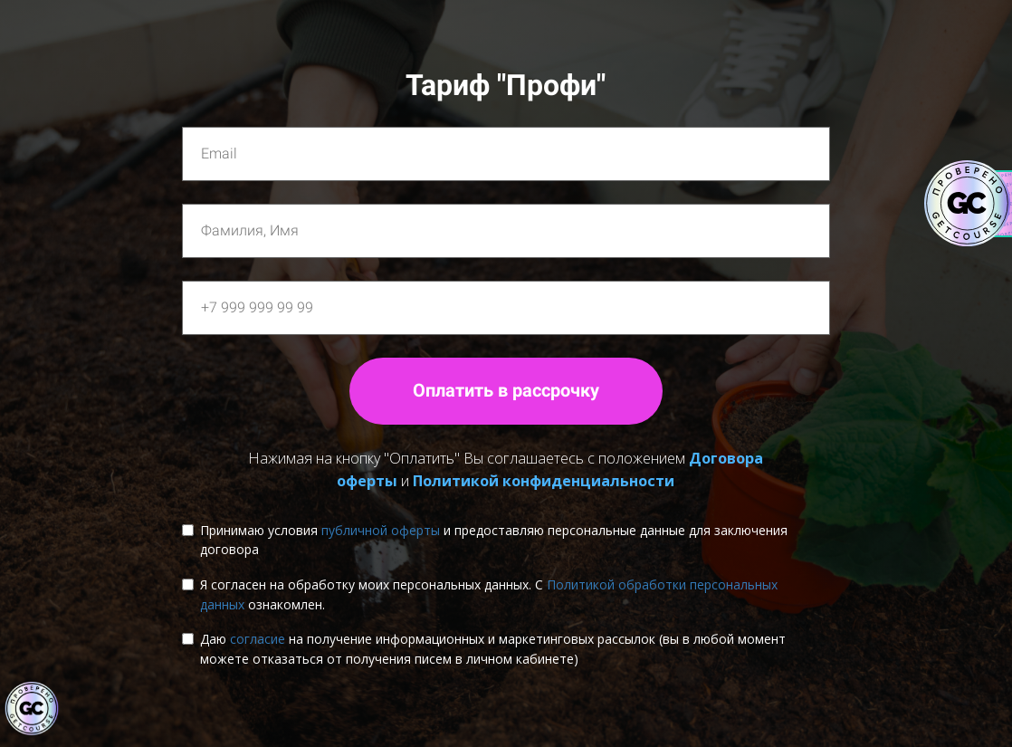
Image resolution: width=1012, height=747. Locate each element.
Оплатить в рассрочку (506, 390)
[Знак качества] (32, 709)
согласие (257, 638)
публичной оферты (380, 530)
